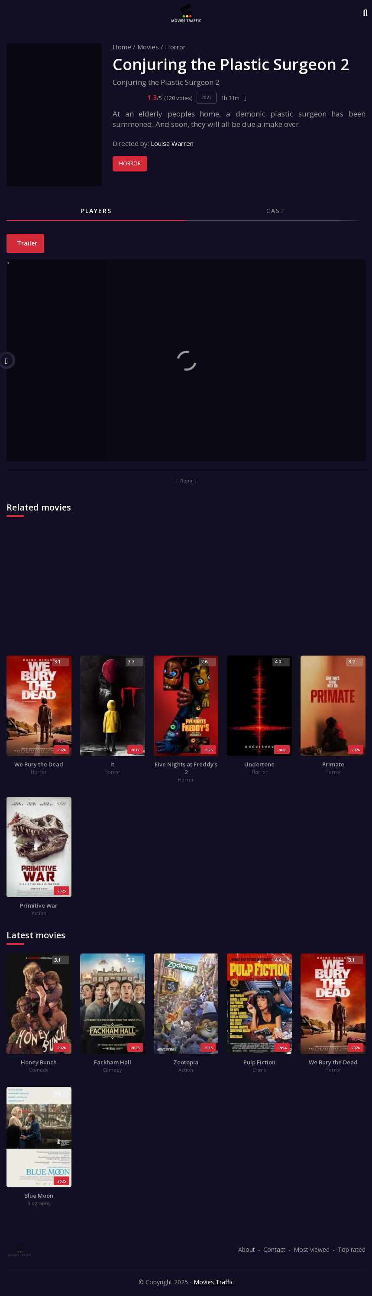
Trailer (26, 243)
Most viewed (312, 1249)
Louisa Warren (172, 143)
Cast (275, 211)
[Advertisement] (186, 590)
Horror (175, 46)
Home (122, 46)
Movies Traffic (214, 1282)
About (246, 1249)
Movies (148, 46)
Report (186, 480)
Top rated (352, 1249)
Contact (274, 1249)
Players (96, 211)
